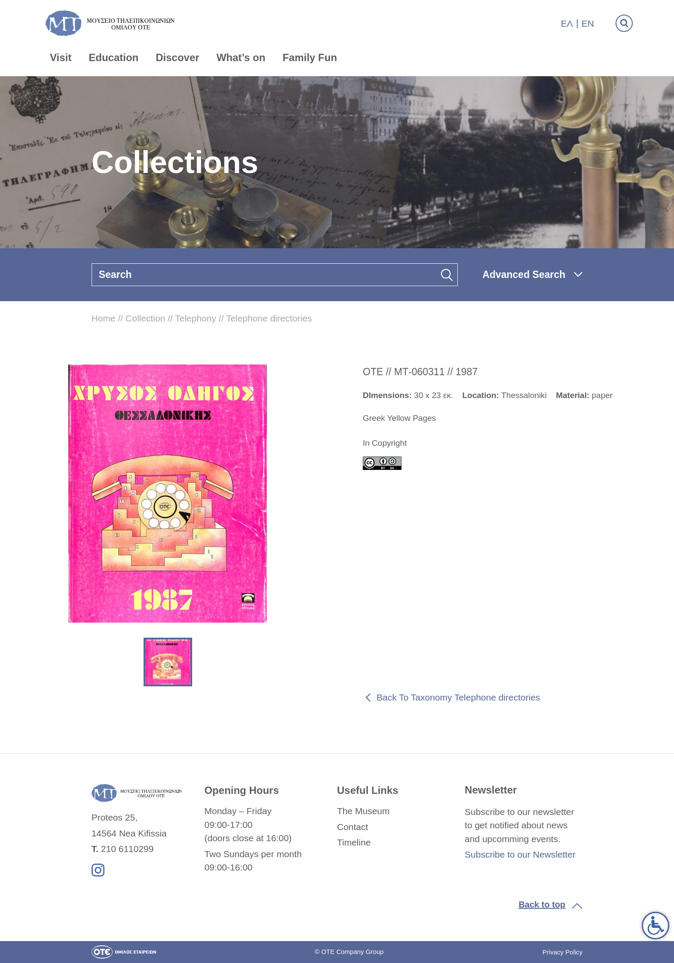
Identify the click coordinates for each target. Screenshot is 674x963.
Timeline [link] (354, 842)
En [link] (588, 23)
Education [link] (113, 57)
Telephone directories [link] (269, 318)
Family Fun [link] (309, 57)
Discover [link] (177, 57)
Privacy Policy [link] (562, 952)
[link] (655, 925)
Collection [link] (145, 318)
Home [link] (104, 318)
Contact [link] (352, 827)
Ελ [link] (567, 23)
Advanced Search (523, 274)
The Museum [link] (363, 811)
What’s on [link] (241, 57)
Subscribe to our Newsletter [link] (520, 854)
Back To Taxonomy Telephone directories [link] (458, 697)
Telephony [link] (195, 318)
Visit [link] (60, 57)
